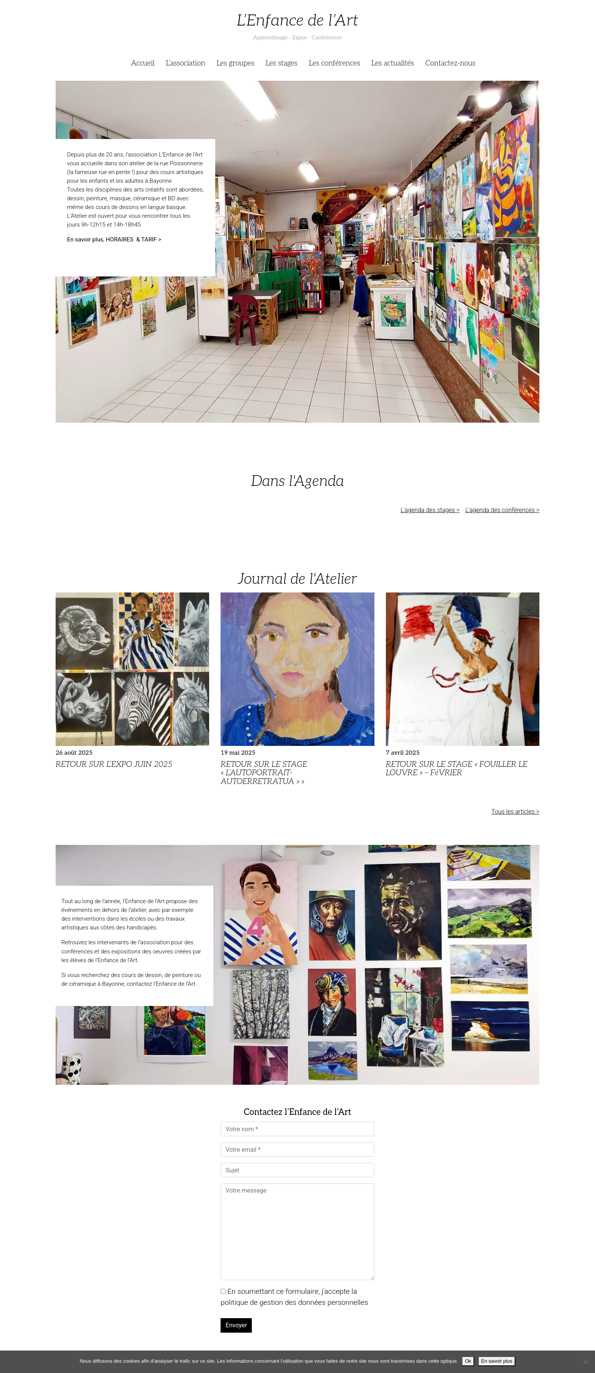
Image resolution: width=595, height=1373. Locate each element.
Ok (468, 1361)
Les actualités (392, 63)
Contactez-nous (450, 63)
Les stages (282, 63)
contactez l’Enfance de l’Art (161, 983)
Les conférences (334, 63)
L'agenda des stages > (430, 510)
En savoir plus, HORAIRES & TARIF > (115, 239)
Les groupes (235, 63)
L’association (185, 63)
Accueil (143, 63)
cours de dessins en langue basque (141, 207)
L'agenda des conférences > (502, 510)
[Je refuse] (585, 1362)
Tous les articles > (515, 811)
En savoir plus (496, 1361)
